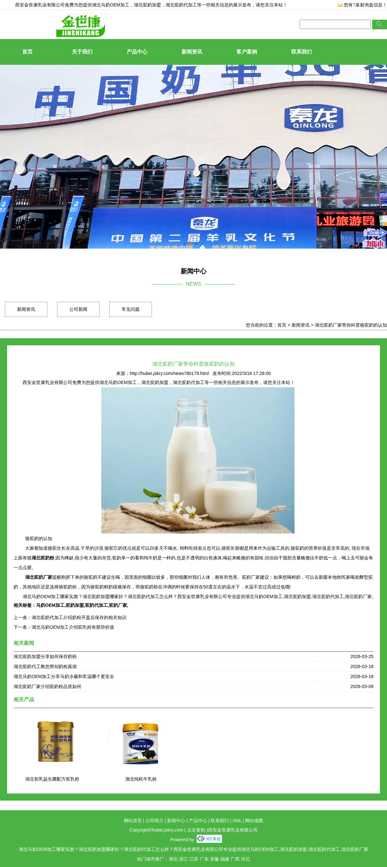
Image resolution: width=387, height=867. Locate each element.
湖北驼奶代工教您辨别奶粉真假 (45, 666)
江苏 (193, 859)
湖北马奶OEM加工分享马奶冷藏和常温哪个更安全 (64, 676)
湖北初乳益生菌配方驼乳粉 (52, 779)
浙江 (183, 859)
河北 (245, 859)
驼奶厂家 (118, 605)
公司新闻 (78, 309)
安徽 (214, 859)
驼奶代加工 (96, 605)
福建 (224, 859)
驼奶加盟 (75, 605)
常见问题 (131, 309)
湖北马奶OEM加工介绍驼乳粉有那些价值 (73, 627)
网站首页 (133, 820)
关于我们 (82, 51)
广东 (204, 859)
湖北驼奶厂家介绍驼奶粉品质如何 (47, 686)
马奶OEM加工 (50, 605)
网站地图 (254, 820)
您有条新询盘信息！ (362, 4)
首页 (27, 51)
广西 (235, 859)
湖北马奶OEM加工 (110, 4)
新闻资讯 (192, 51)
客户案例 (246, 51)
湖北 (173, 859)
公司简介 (154, 820)
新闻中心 (176, 820)
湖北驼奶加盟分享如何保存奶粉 (45, 656)
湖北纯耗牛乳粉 (141, 779)
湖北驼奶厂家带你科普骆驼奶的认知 (351, 325)
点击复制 (196, 830)
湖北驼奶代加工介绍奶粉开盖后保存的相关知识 (79, 617)
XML (237, 820)
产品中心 (137, 51)
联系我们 (301, 51)
